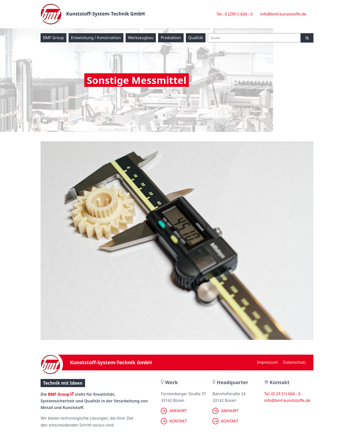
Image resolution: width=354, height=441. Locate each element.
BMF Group (53, 37)
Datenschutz (294, 362)
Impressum (267, 362)
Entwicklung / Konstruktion (96, 37)
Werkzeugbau (141, 37)
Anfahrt (174, 411)
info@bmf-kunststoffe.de (283, 14)
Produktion (171, 37)
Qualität (195, 37)
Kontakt (174, 421)
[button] (11, 430)
